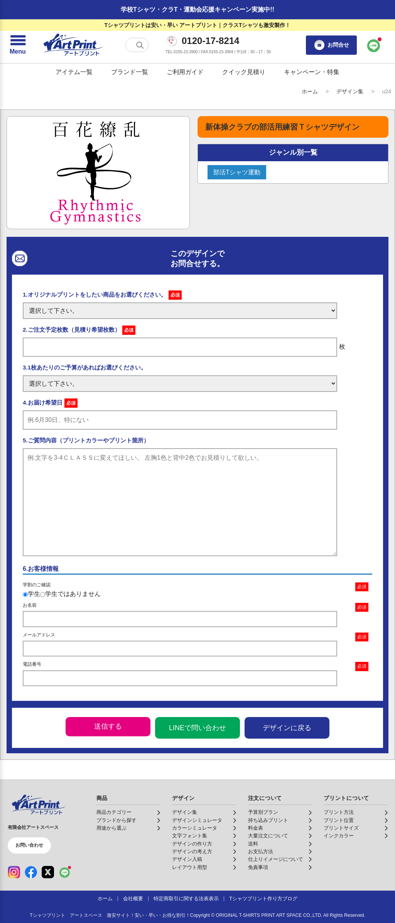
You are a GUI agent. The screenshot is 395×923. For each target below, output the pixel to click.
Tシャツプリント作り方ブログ (263, 898)
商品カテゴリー (114, 812)
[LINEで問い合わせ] (373, 45)
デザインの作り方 (192, 844)
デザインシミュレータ (197, 820)
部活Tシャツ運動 (236, 172)
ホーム (310, 91)
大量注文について (268, 836)
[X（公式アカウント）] (48, 872)
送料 (253, 844)
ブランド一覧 (129, 72)
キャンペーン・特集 (311, 72)
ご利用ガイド (185, 72)
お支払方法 (260, 851)
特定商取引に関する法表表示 (186, 898)
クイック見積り (243, 72)
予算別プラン (263, 812)
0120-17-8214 (210, 41)
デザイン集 (349, 91)
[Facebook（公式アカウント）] (31, 872)
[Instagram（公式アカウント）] (14, 872)
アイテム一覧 (74, 72)
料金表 (255, 828)
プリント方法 (339, 812)
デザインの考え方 (192, 851)
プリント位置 (339, 820)
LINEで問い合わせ (197, 728)
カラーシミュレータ (194, 828)
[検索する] (140, 45)
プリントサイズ (341, 828)
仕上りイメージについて (275, 859)
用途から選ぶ (111, 828)
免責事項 (258, 867)
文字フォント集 (189, 836)
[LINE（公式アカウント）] (65, 872)
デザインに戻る (287, 728)
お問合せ (331, 45)
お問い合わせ (29, 845)
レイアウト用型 (189, 867)
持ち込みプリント (268, 820)
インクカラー (339, 836)
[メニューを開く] (18, 45)
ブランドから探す (116, 820)
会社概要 (133, 898)
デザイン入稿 (187, 859)
